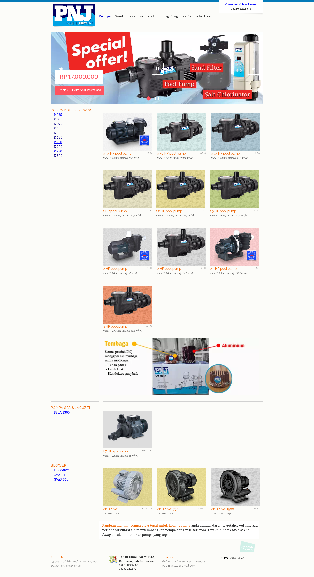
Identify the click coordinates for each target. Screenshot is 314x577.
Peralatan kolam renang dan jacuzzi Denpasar (74, 17)
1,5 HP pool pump (223, 211)
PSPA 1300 (62, 412)
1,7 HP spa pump (115, 451)
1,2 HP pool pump (169, 211)
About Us (57, 557)
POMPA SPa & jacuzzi (70, 408)
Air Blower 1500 (222, 509)
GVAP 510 (61, 479)
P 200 (58, 142)
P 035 (58, 114)
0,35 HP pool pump (117, 153)
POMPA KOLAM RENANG (72, 110)
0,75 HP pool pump (225, 153)
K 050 (58, 119)
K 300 (58, 155)
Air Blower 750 (167, 509)
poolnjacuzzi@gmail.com (179, 565)
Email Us (168, 557)
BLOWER (58, 465)
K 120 (58, 133)
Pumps (105, 16)
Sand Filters (125, 16)
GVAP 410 (61, 475)
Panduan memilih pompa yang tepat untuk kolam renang (146, 525)
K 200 (58, 146)
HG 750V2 (61, 470)
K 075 (58, 124)
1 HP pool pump (115, 211)
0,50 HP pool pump (171, 153)
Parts (186, 16)
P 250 (58, 151)
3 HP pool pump (115, 326)
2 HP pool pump (115, 269)
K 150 (58, 137)
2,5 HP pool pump (223, 269)
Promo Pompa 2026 (247, 546)
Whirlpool (203, 16)
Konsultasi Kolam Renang (241, 4)
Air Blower (110, 509)
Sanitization (149, 16)
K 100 (58, 128)
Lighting (171, 16)
